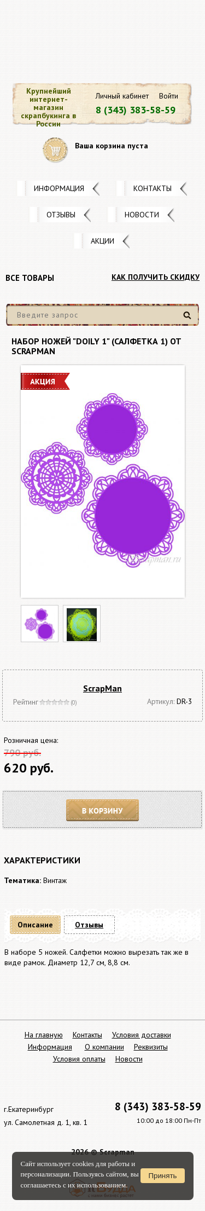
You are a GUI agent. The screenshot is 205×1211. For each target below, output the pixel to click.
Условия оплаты (79, 1058)
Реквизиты (151, 1046)
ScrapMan (102, 688)
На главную (44, 1034)
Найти (188, 319)
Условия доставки (141, 1034)
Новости (142, 215)
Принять (162, 1176)
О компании (104, 1046)
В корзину (102, 810)
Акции (102, 241)
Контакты (152, 188)
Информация (59, 188)
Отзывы (60, 215)
